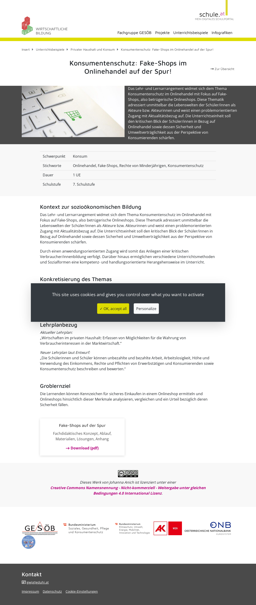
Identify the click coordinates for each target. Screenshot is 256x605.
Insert (26, 49)
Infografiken (222, 32)
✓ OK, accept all (113, 308)
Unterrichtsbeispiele (190, 32)
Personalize (146, 308)
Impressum (30, 591)
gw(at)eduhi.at (38, 582)
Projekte (162, 32)
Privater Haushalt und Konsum (93, 49)
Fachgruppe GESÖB (134, 32)
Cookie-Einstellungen (82, 591)
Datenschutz (52, 591)
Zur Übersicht (222, 69)
